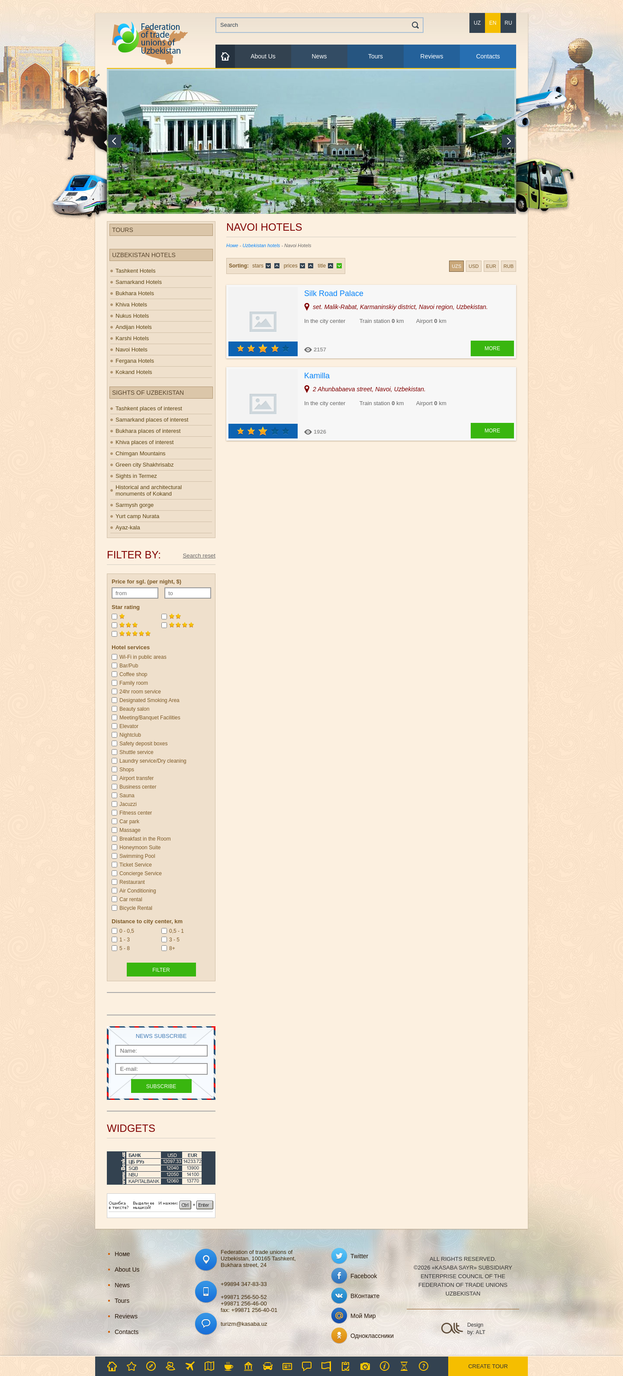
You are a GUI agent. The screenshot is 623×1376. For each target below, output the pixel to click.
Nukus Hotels (132, 316)
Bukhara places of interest (148, 431)
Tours (375, 56)
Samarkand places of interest (152, 419)
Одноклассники (372, 1335)
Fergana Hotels (135, 361)
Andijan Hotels (134, 327)
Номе (232, 245)
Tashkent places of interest (149, 408)
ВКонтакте (364, 1295)
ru (508, 23)
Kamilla (317, 375)
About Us (263, 56)
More (492, 348)
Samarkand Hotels (139, 282)
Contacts (488, 56)
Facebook (363, 1276)
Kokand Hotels (134, 372)
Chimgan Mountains (141, 453)
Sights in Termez (136, 476)
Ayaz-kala (128, 527)
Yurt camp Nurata (137, 516)
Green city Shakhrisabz (144, 464)
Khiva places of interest (144, 442)
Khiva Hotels (131, 304)
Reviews (432, 56)
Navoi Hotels (132, 349)
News (319, 56)
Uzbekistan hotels (261, 245)
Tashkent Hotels (136, 270)
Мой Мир (363, 1315)
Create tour (488, 1366)
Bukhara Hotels (135, 293)
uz (477, 23)
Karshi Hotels (132, 338)
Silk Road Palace (333, 293)
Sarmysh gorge (135, 505)
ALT (480, 1332)
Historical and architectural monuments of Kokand (149, 490)
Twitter (359, 1256)
